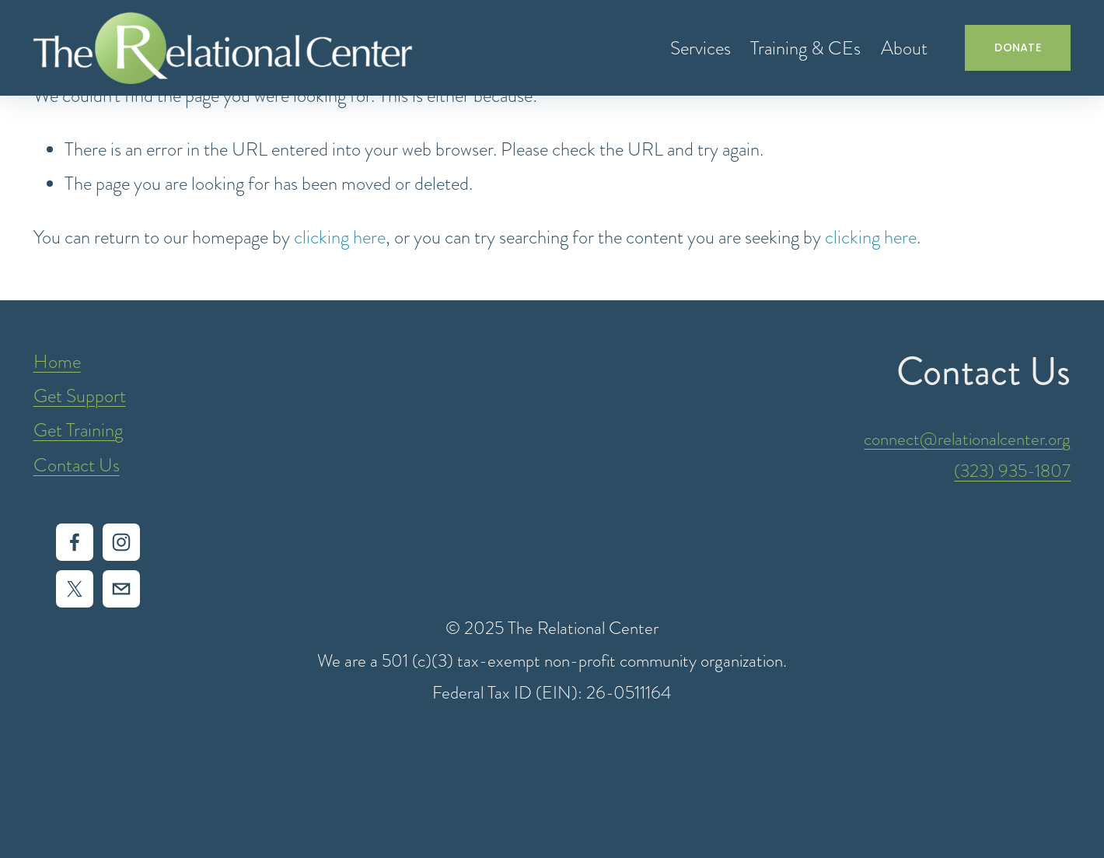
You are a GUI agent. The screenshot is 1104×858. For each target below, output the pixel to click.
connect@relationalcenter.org (967, 439)
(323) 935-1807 (1012, 471)
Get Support (79, 396)
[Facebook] (74, 542)
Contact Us (76, 465)
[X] (74, 589)
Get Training (78, 430)
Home (57, 361)
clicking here (340, 237)
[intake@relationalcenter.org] (121, 589)
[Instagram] (121, 542)
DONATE (1017, 47)
